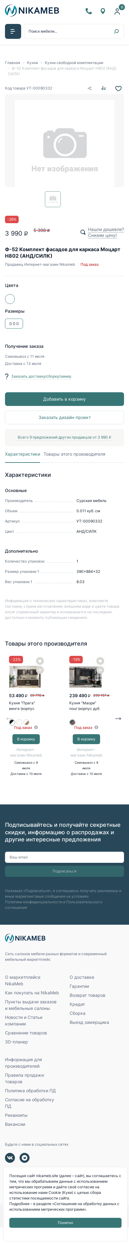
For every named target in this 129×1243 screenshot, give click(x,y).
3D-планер (16, 1057)
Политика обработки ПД (30, 1106)
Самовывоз (16, 357)
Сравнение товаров (26, 1048)
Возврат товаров (87, 1010)
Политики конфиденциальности (33, 916)
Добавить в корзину (64, 399)
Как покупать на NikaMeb (32, 1008)
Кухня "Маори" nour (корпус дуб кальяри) (85, 711)
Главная (12, 62)
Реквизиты (16, 1130)
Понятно (65, 1222)
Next (118, 727)
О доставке (82, 992)
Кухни (32, 62)
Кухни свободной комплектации (74, 62)
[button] (13, 32)
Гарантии (79, 1001)
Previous (9, 727)
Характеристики (22, 455)
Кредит (77, 1019)
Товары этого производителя (75, 455)
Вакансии (15, 1139)
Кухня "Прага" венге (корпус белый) (23, 711)
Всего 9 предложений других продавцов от (64, 437)
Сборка (77, 1028)
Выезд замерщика (89, 1037)
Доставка (14, 364)
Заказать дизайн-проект (65, 418)
